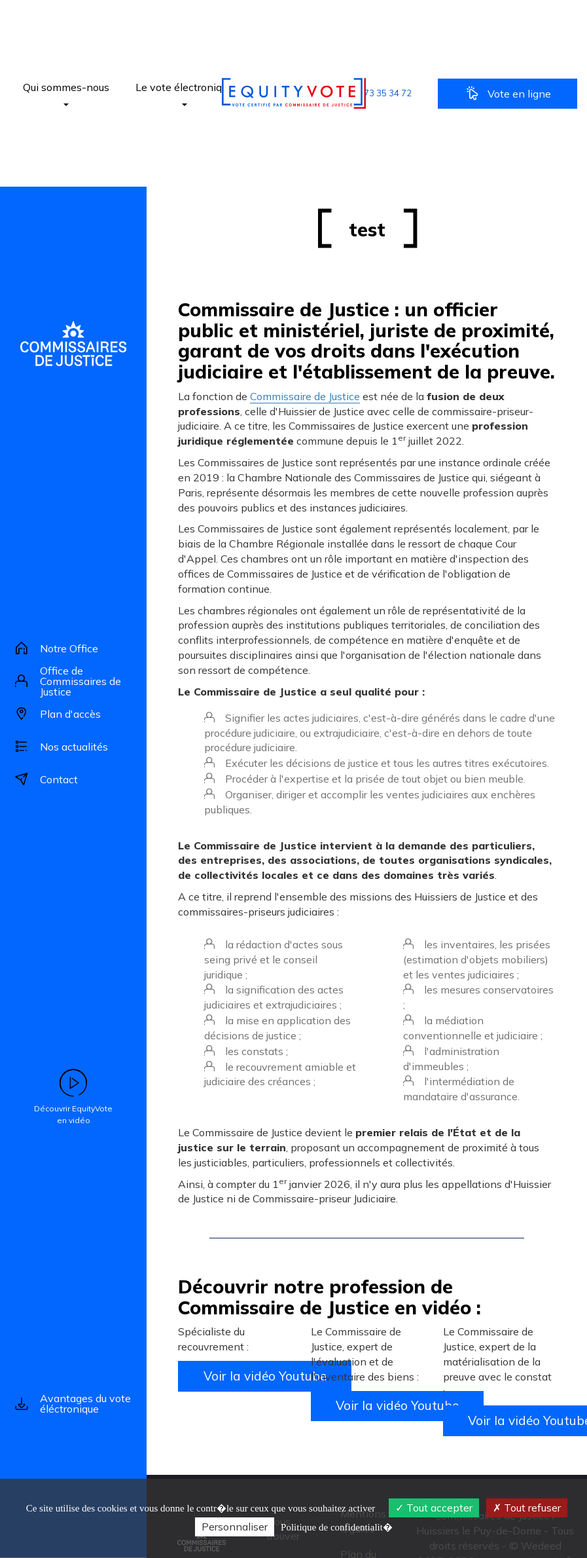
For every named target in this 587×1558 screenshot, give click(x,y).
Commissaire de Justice (305, 396)
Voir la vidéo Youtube (265, 1376)
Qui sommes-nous (66, 93)
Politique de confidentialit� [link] (337, 1527)
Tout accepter (433, 1507)
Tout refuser (527, 1507)
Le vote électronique (184, 93)
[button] (375, 93)
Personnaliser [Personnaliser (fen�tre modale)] (235, 1526)
